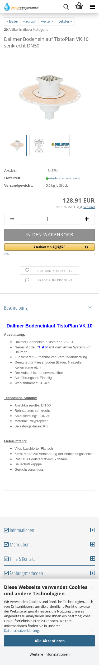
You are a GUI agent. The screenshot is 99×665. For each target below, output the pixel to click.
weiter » (47, 21)
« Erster (12, 21)
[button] (49, 249)
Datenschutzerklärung (21, 630)
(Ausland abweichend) (64, 178)
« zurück (29, 21)
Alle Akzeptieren (50, 640)
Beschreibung (15, 307)
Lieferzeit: (13, 178)
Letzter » (65, 21)
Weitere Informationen (50, 654)
